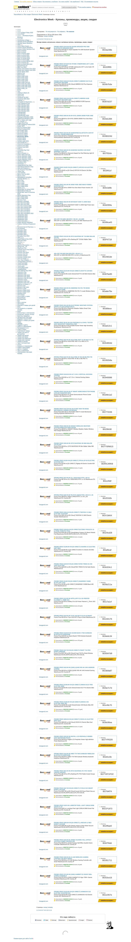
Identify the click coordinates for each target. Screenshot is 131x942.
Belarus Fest (21, 73)
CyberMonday (21, 112)
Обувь (19, 322)
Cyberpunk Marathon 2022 (25, 117)
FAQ (82, 1)
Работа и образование (24, 326)
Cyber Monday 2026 (23, 111)
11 (49, 39)
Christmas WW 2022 (23, 99)
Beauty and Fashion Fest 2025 (26, 70)
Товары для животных (24, 338)
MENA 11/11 (21, 188)
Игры (18, 307)
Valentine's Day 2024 (23, 276)
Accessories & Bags (23, 40)
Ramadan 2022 (21, 231)
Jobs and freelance (23, 168)
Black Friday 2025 (22, 81)
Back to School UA (22, 62)
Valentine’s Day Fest (23, 281)
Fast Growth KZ (22, 142)
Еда (18, 301)
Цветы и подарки (22, 349)
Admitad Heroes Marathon (25, 41)
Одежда (19, 323)
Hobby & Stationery (23, 160)
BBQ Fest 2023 (21, 67)
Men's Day (20, 180)
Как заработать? (75, 1)
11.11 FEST (20, 34)
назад (45, 36)
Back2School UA (22, 65)
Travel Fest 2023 (22, 264)
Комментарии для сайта (23, 938)
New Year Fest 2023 (23, 203)
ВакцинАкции (21, 298)
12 (51, 39)
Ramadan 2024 (21, 234)
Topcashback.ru (18, 14)
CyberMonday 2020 (23, 115)
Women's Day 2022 (23, 287)
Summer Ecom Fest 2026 (24, 249)
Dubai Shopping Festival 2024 (26, 124)
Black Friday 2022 (22, 78)
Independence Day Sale (24, 165)
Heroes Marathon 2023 (24, 156)
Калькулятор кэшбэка (100, 7)
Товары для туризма (23, 340)
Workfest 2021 (21, 293)
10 (47, 39)
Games (19, 151)
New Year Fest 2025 (23, 204)
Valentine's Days (22, 279)
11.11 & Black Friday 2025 (25, 32)
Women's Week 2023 (23, 290)
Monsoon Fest (21, 200)
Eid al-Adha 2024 (22, 132)
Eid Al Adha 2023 (22, 130)
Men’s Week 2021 (22, 197)
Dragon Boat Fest (22, 123)
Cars (18, 91)
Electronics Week (37, 14)
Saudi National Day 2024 (24, 239)
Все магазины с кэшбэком (50, 1)
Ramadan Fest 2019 (23, 236)
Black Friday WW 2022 (24, 85)
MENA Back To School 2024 (25, 189)
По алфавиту (61, 31)
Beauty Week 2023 (23, 71)
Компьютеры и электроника (25, 313)
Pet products (21, 228)
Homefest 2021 (21, 162)
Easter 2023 (20, 126)
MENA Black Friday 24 (24, 191)
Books (19, 90)
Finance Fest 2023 (22, 147)
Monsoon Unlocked (23, 201)
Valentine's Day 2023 (23, 275)
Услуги (19, 344)
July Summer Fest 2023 (24, 169)
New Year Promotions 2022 (25, 213)
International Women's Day (25, 166)
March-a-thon (21, 175)
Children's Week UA (23, 93)
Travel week (20, 266)
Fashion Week (21, 138)
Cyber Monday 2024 (23, 108)
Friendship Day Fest (23, 150)
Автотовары (21, 294)
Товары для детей (22, 335)
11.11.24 (19, 38)
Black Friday (21, 75)
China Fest (20, 94)
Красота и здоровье (23, 316)
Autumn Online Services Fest (26, 49)
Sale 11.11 (20, 237)
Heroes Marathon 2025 (24, 157)
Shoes (19, 243)
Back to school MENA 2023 (25, 61)
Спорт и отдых (21, 329)
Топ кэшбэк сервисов (26, 1)
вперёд (51, 36)
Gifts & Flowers (21, 153)
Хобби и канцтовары (23, 347)
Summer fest (21, 251)
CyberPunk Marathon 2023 (25, 118)
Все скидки (27, 14)
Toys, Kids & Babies (23, 260)
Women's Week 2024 (23, 291)
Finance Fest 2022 (22, 145)
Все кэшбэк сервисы (85, 7)
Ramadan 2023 (21, 233)
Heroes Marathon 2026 (24, 159)
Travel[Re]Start (21, 269)
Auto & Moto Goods (23, 46)
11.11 (19, 29)
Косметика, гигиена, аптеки (25, 314)
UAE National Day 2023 (24, 270)
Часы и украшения (23, 350)
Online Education (22, 221)
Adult (18, 44)
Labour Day (20, 171)
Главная (16, 1)
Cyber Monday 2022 (23, 105)
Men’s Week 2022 (22, 198)
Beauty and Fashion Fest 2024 (26, 68)
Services (19, 242)
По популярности (51, 31)
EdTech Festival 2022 (23, 129)
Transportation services (24, 261)
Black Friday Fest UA (23, 82)
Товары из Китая (22, 341)
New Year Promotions (23, 209)
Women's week (21, 288)
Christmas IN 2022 (22, 97)
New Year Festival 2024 (24, 206)
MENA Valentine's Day (24, 195)
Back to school (21, 52)
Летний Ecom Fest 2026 (24, 317)
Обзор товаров (37, 1)
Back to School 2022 (23, 56)
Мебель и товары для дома (25, 320)
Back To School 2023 (23, 58)
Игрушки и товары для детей (26, 305)
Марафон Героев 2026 (24, 319)
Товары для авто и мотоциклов (23, 333)
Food (18, 148)
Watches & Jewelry (23, 284)
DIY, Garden (21, 121)
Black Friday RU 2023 (23, 84)
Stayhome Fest (21, 248)
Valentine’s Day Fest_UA (24, 282)
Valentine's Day (21, 272)
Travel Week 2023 (22, 267)
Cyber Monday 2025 (23, 109)
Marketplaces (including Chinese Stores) (24, 178)
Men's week (20, 181)
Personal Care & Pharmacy (25, 227)
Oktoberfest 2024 (22, 218)
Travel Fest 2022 (22, 263)
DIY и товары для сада (24, 120)
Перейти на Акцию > (107, 55)
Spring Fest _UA (22, 246)
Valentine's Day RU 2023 (24, 278)
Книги (19, 311)
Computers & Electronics (24, 102)
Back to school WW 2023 (24, 64)
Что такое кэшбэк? (64, 1)
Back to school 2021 (23, 55)
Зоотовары (20, 304)
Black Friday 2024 (22, 79)
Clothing (19, 100)
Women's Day (21, 285)
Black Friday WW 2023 (24, 87)
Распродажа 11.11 (23, 328)
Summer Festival (22, 255)
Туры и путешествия (23, 343)
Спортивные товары (23, 331)
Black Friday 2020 (22, 76)
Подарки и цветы (22, 325)
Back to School (21, 50)
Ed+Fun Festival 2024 (23, 127)
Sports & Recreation (23, 245)
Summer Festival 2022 (24, 257)
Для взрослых (21, 299)
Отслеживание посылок (91, 1)
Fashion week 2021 (23, 141)
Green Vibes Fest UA (23, 154)
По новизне (70, 31)
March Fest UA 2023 (23, 174)
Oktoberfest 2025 (22, 219)
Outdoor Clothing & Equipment (26, 224)
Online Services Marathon (25, 222)
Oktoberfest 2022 (22, 215)
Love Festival (21, 172)
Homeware (20, 163)
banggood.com (43, 56)
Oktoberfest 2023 (22, 216)
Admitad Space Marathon (24, 43)
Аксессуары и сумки (23, 296)
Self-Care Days (21, 240)
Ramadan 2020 (21, 230)
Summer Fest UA (22, 254)
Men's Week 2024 (22, 186)
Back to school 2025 (23, 59)
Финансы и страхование (24, 346)
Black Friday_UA (22, 88)
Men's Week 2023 (22, 185)
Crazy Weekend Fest (23, 103)
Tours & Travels (21, 258)
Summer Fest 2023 (23, 252)
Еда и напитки (21, 302)
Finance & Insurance (23, 144)
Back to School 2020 (23, 53)
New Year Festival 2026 (24, 207)
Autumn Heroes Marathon (25, 47)
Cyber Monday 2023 (23, 106)
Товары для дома (22, 337)
